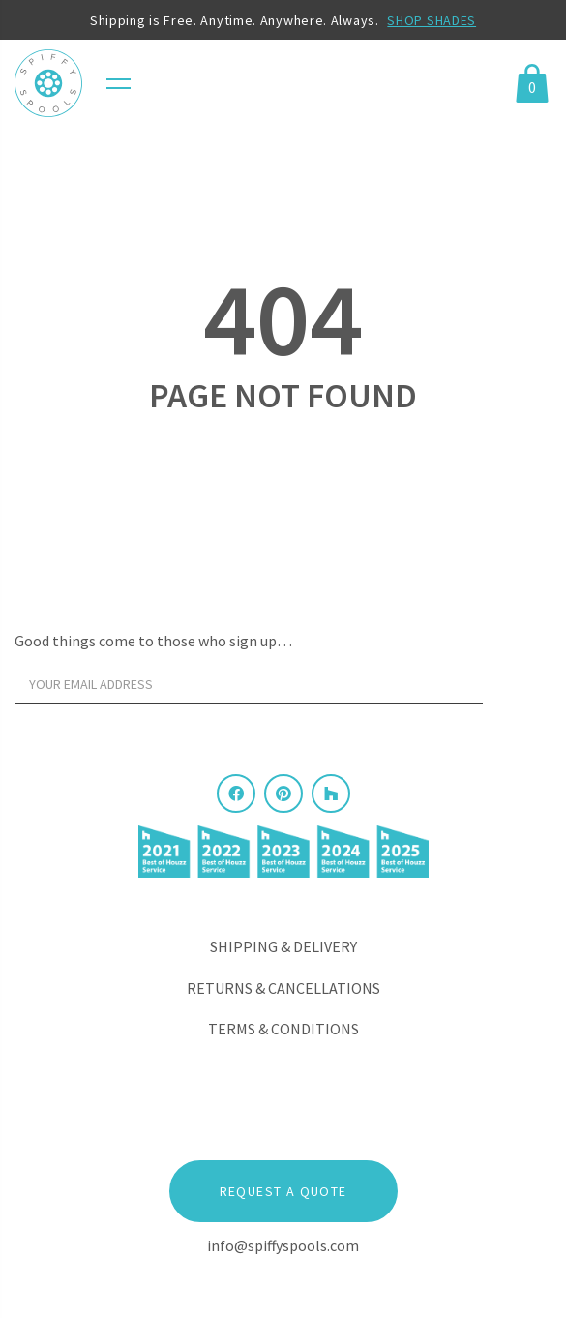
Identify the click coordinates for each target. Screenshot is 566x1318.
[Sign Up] (521, 689)
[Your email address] (249, 684)
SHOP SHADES (431, 20)
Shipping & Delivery (283, 946)
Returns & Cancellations (283, 988)
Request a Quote (283, 1191)
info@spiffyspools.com (283, 1245)
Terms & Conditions (283, 1028)
